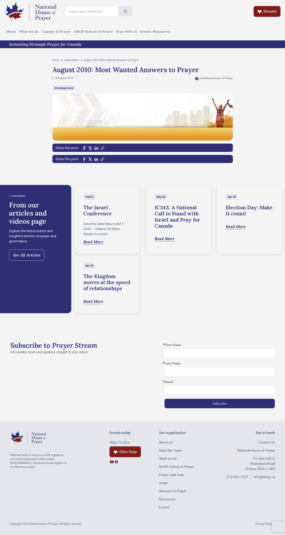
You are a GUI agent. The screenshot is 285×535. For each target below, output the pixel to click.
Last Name (173, 363)
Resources (161, 31)
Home (56, 60)
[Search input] (86, 11)
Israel (163, 483)
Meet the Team (170, 450)
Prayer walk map (171, 475)
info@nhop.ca (264, 477)
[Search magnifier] (125, 11)
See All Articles (26, 255)
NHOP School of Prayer (93, 31)
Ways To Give (119, 442)
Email (169, 381)
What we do (29, 31)
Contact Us (266, 442)
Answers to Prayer (173, 491)
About (11, 31)
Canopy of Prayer (56, 31)
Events (145, 31)
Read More (93, 241)
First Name (173, 344)
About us (165, 442)
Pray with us (126, 31)
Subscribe (220, 403)
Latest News (71, 60)
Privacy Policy (264, 523)
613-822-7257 (237, 477)
